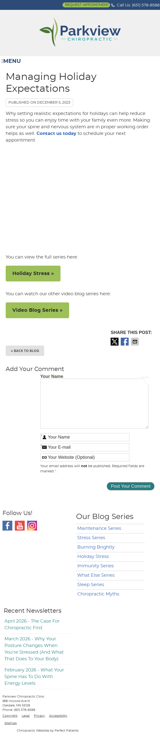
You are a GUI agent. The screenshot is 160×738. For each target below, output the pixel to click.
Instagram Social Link (32, 526)
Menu (11, 61)
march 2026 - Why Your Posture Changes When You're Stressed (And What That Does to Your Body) (34, 649)
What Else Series (96, 575)
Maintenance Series (99, 528)
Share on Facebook (125, 342)
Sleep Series (90, 585)
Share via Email (135, 342)
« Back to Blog (25, 350)
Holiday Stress (93, 556)
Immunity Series (95, 566)
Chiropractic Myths (98, 594)
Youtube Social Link (20, 526)
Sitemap (10, 723)
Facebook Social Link (7, 526)
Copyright (10, 715)
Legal (26, 715)
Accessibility (58, 715)
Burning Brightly (96, 547)
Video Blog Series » (37, 310)
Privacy (39, 715)
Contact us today (56, 133)
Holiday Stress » (33, 273)
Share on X (115, 342)
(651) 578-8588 (146, 5)
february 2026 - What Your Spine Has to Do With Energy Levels (34, 677)
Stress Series (91, 538)
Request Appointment (87, 5)
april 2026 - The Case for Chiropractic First (32, 624)
